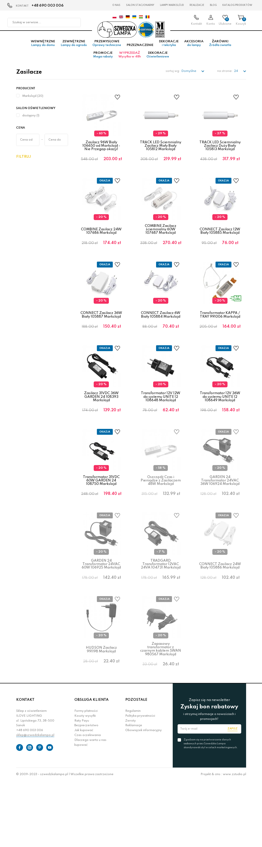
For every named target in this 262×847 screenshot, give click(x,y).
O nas (116, 5)
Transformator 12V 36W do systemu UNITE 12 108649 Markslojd (220, 428)
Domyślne (189, 76)
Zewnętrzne (74, 48)
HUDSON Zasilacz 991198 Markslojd (101, 706)
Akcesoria (194, 48)
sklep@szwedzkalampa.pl (35, 800)
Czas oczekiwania (87, 800)
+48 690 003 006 (48, 5)
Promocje (103, 60)
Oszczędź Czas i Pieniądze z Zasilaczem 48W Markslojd (161, 520)
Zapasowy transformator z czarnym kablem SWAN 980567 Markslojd (160, 706)
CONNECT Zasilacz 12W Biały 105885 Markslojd (220, 245)
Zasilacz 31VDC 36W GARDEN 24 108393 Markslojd (101, 428)
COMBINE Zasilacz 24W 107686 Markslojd (101, 245)
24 (236, 76)
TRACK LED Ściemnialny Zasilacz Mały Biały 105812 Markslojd (160, 151)
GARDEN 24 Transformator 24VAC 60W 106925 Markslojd (101, 612)
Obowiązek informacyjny (143, 795)
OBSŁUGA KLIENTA (91, 765)
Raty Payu (81, 786)
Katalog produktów (237, 5)
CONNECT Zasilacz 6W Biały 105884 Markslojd (160, 337)
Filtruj (23, 162)
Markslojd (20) (32, 101)
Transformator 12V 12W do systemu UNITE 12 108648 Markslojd (160, 428)
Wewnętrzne (43, 48)
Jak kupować (83, 795)
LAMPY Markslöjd (172, 5)
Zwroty (130, 786)
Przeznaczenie (140, 50)
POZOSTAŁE (136, 765)
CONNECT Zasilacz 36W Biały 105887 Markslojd (101, 337)
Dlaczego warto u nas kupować (90, 808)
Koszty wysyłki (85, 781)
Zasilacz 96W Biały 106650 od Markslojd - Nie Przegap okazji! (101, 151)
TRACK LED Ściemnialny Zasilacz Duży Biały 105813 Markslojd (220, 151)
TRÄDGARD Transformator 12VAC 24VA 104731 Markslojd (161, 612)
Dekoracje (169, 48)
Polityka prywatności (140, 781)
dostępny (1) (30, 121)
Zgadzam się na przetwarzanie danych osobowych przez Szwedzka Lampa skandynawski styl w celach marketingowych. (211, 809)
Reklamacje (133, 791)
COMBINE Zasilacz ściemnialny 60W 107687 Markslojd (160, 243)
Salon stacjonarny (140, 5)
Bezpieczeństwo (86, 791)
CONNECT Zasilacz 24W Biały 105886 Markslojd (220, 614)
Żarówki (220, 48)
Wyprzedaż (129, 60)
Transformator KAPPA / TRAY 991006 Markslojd (220, 337)
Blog (213, 5)
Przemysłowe (106, 48)
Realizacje (197, 5)
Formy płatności (86, 776)
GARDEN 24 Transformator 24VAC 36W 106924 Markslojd (219, 520)
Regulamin (133, 776)
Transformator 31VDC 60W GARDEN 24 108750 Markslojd (101, 520)
